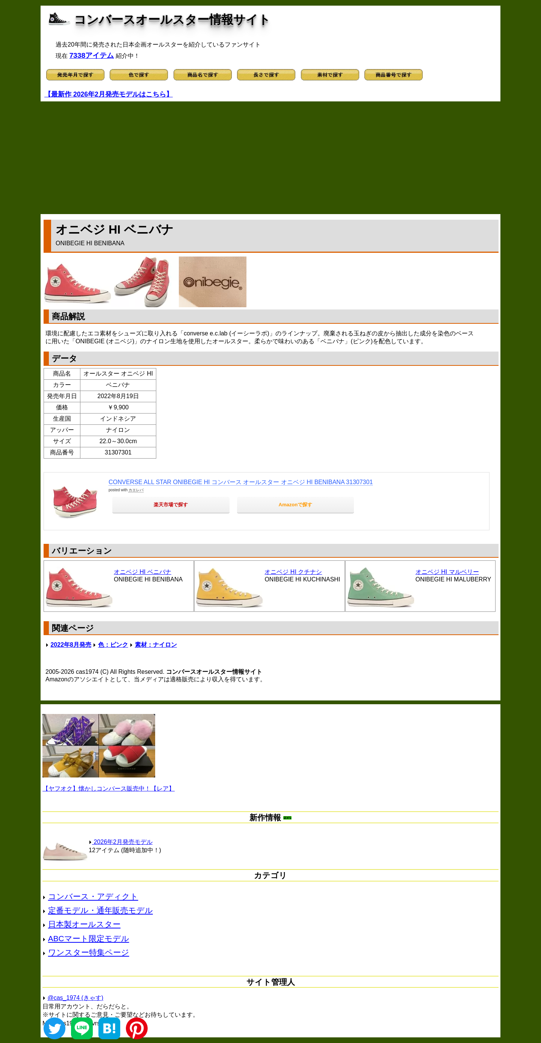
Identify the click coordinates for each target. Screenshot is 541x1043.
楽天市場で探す (171, 504)
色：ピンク (113, 644)
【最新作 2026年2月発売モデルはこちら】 (108, 94)
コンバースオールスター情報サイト (172, 19)
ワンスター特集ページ (88, 952)
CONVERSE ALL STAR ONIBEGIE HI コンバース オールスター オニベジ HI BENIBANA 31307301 (241, 482)
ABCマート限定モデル (88, 938)
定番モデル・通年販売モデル (100, 910)
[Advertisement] (270, 157)
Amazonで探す (296, 504)
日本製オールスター (84, 924)
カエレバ (136, 490)
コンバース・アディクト (93, 896)
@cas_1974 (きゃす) (75, 998)
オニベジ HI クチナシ (293, 572)
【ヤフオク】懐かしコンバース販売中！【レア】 (108, 788)
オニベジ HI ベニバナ (142, 572)
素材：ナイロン (156, 644)
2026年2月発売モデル (121, 842)
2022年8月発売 (70, 644)
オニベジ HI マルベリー (447, 572)
